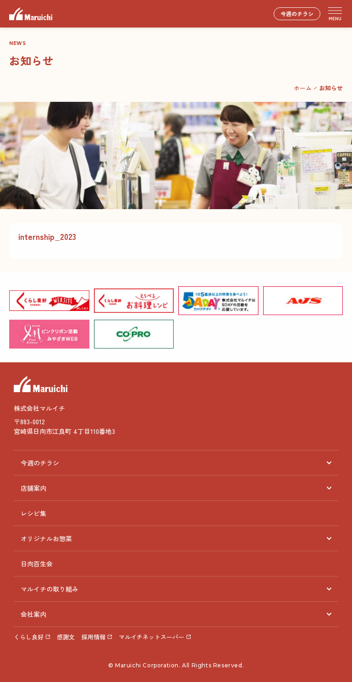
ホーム (303, 87)
